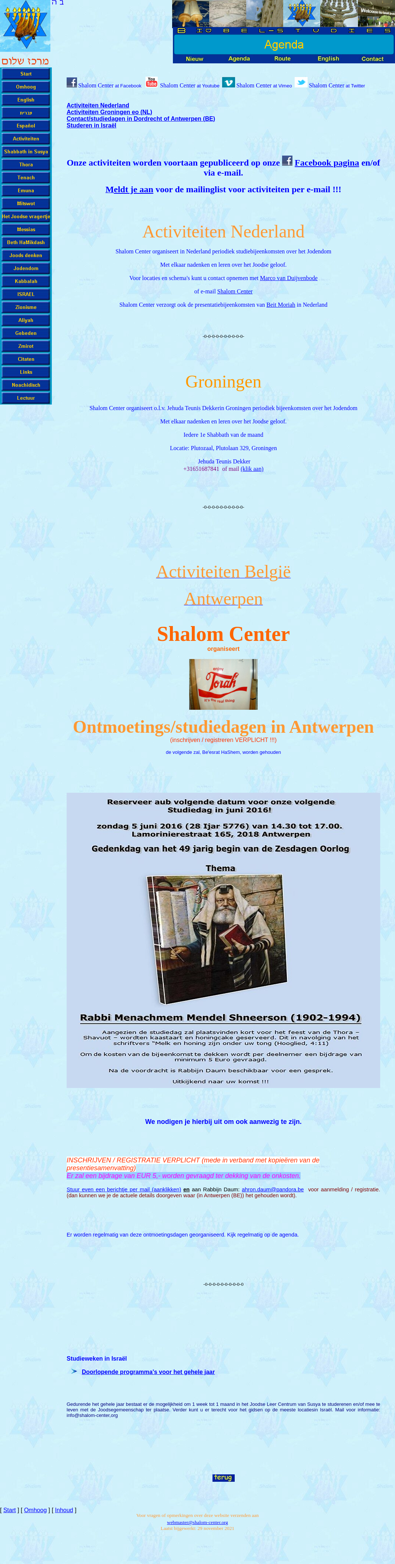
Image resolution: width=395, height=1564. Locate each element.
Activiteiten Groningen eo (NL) (109, 112)
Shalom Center (254, 85)
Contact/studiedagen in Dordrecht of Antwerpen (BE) (141, 119)
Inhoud (64, 1510)
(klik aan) (252, 469)
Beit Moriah (281, 305)
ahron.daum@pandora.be (273, 1189)
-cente (197, 1522)
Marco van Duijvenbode (289, 278)
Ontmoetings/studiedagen (170, 726)
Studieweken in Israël (97, 1358)
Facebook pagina (327, 162)
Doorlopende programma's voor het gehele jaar (148, 1372)
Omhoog (35, 1510)
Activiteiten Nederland (98, 105)
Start (9, 1510)
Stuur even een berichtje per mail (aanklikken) (124, 1189)
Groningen (223, 381)
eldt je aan (134, 189)
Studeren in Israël (91, 125)
